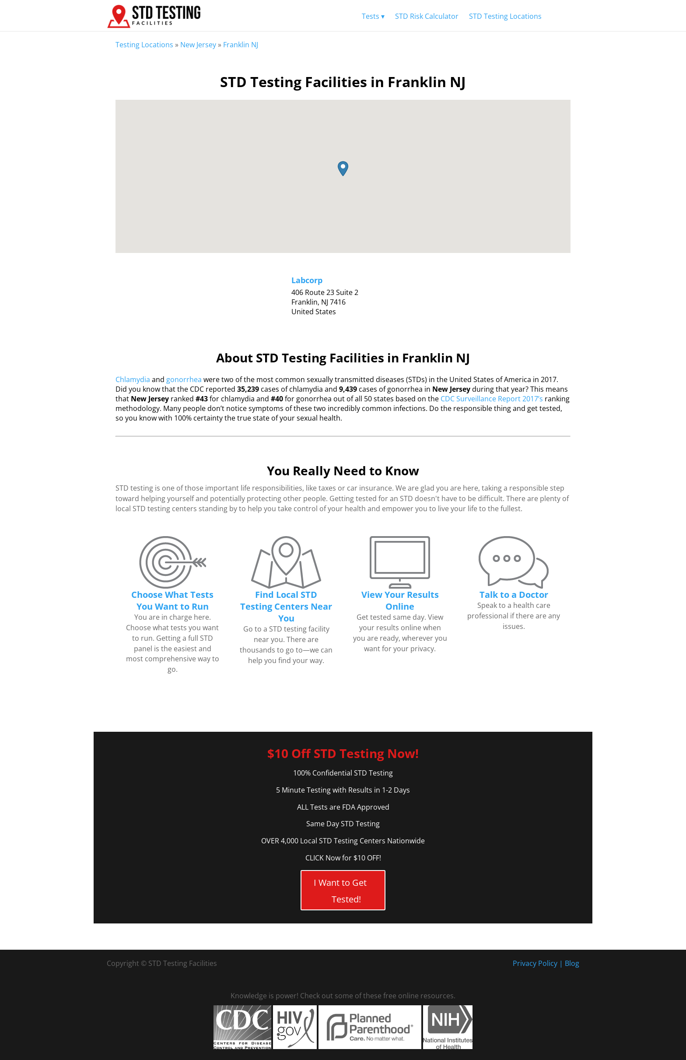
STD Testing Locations (505, 16)
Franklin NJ (240, 44)
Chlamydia (133, 379)
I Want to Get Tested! (340, 891)
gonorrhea (184, 379)
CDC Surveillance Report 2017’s (492, 399)
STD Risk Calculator (426, 16)
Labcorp (306, 280)
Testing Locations (144, 44)
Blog (572, 963)
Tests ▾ (373, 16)
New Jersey (198, 44)
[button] (343, 168)
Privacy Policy (535, 963)
